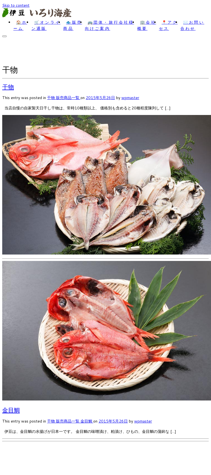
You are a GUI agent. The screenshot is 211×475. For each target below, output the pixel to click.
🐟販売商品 (72, 25)
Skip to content (16, 5)
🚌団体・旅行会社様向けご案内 (109, 25)
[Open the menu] (4, 36)
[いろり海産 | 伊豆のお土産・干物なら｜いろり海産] (37, 16)
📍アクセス (168, 25)
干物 (8, 86)
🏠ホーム (20, 25)
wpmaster (130, 97)
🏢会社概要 (146, 25)
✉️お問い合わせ (192, 25)
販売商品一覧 (68, 97)
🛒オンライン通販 (45, 25)
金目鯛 (11, 410)
